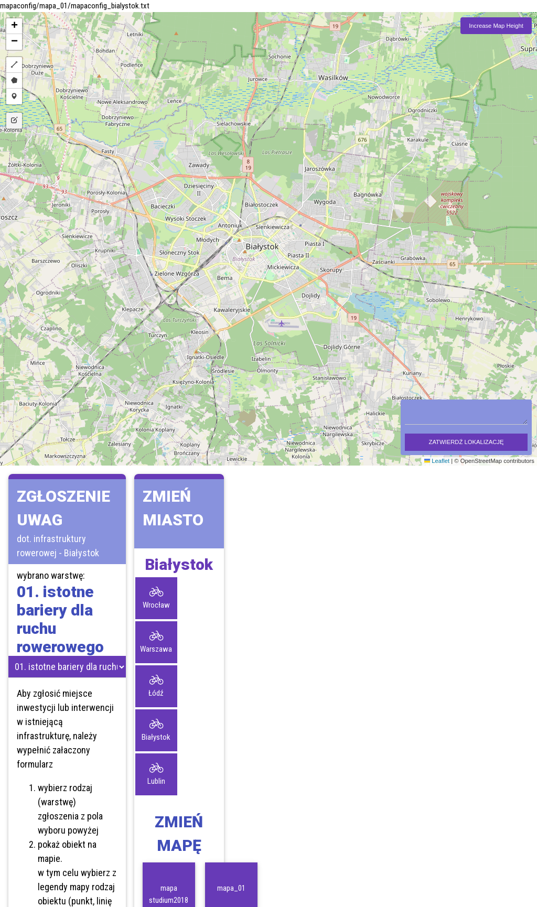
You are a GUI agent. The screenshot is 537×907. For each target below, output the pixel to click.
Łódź (156, 693)
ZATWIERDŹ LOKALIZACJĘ (466, 442)
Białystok (156, 737)
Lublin (156, 781)
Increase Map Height (496, 26)
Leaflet (436, 461)
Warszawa (156, 649)
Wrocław (156, 605)
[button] (14, 26)
